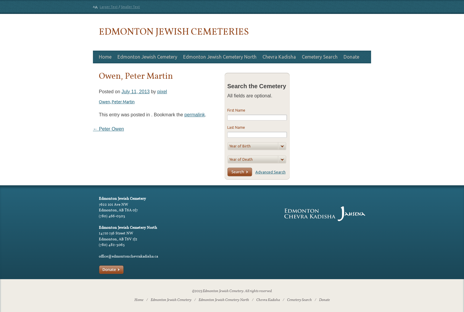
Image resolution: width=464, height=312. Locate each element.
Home (105, 56)
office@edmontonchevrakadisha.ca (128, 256)
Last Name (236, 127)
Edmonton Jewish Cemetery (147, 56)
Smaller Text (130, 7)
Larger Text (109, 7)
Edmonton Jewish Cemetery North (220, 56)
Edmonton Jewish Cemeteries (174, 31)
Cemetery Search (320, 56)
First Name (236, 110)
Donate (351, 56)
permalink (194, 114)
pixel (162, 91)
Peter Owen (108, 128)
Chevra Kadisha (279, 56)
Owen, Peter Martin (117, 101)
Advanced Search (270, 172)
